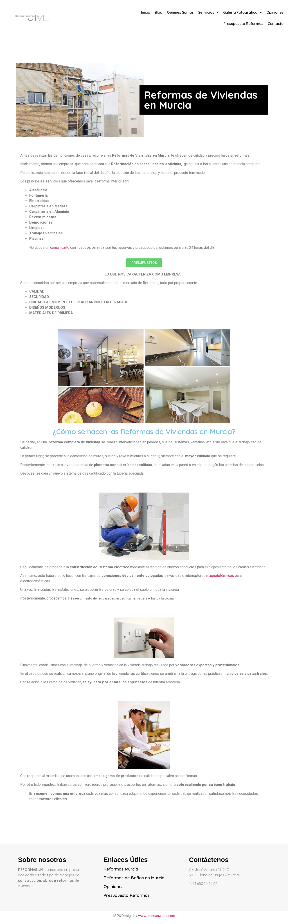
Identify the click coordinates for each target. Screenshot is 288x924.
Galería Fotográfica (242, 12)
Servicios (208, 12)
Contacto (276, 23)
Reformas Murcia (121, 869)
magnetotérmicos (220, 575)
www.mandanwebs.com (156, 916)
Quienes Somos (180, 12)
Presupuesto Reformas (243, 23)
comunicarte (60, 247)
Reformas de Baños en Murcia (134, 877)
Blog (158, 12)
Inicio (145, 12)
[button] (144, 262)
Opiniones (275, 12)
